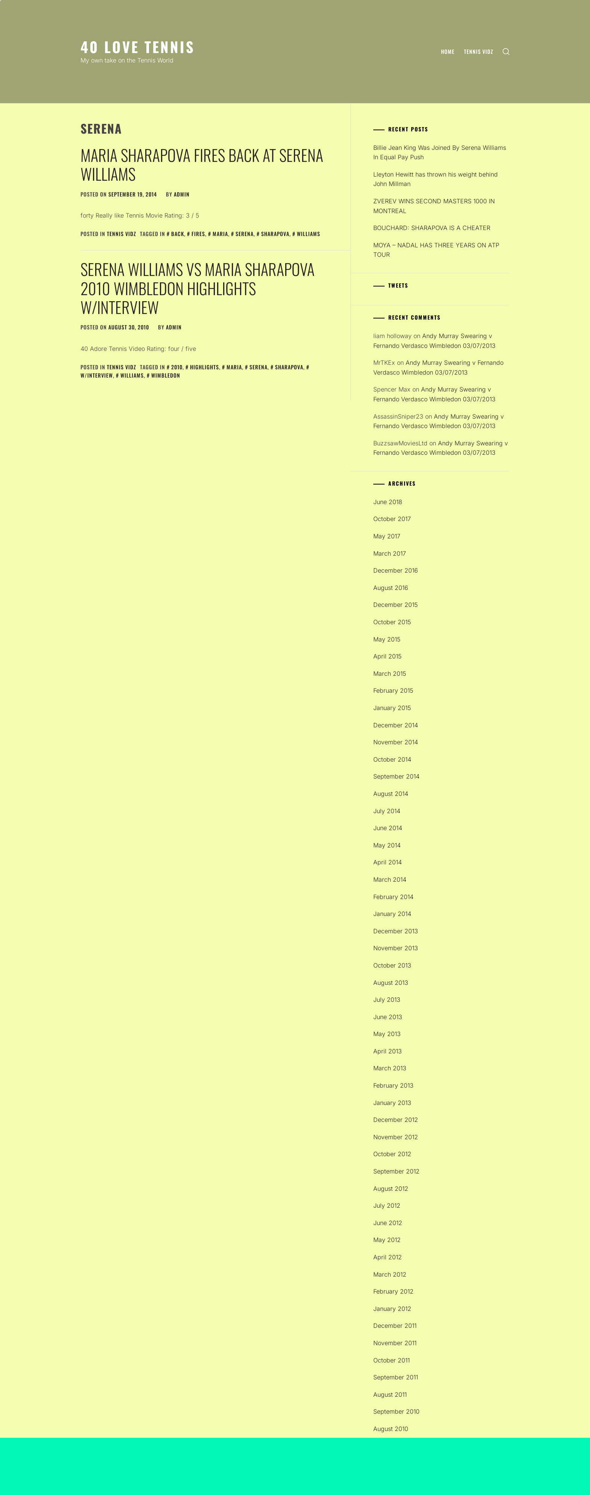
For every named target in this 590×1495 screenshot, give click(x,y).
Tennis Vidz (478, 51)
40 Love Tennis (138, 46)
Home (448, 51)
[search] (506, 52)
